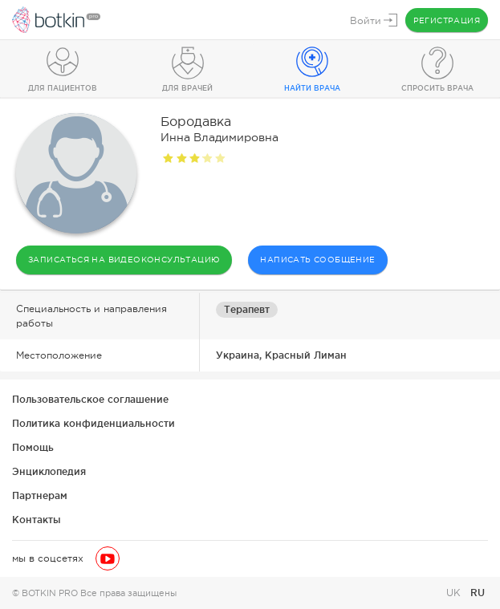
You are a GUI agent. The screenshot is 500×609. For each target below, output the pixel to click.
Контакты (36, 519)
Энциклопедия (49, 471)
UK (455, 593)
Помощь (33, 447)
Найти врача (312, 88)
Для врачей (187, 88)
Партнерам (39, 495)
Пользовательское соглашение (90, 399)
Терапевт (247, 309)
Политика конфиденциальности (93, 423)
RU (477, 592)
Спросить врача (437, 88)
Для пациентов (62, 88)
